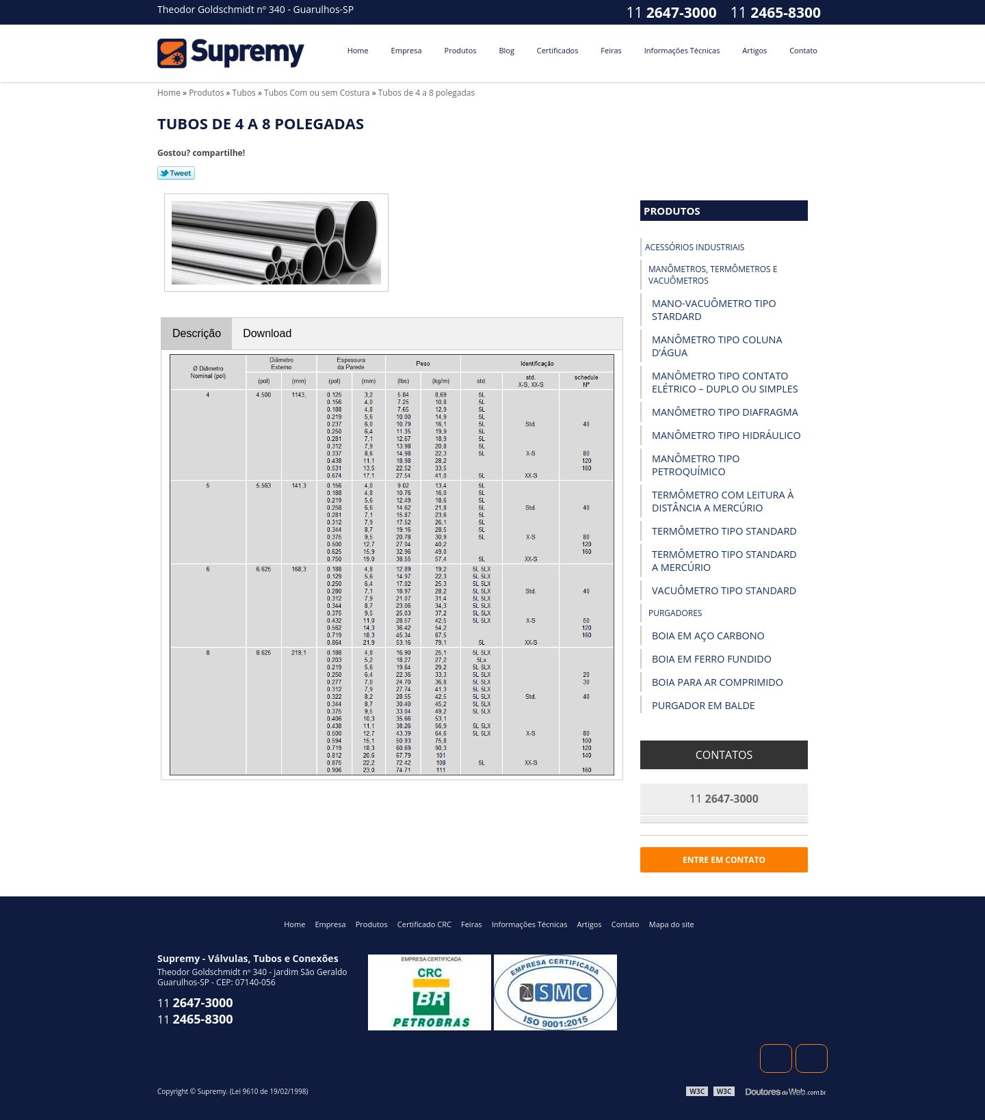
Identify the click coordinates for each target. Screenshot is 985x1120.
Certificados (558, 50)
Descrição (196, 333)
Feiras (611, 50)
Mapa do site (671, 924)
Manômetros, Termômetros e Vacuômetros (712, 274)
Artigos (754, 50)
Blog (506, 50)
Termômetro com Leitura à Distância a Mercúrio (722, 501)
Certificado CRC (424, 924)
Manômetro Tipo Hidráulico (726, 435)
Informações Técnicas (682, 50)
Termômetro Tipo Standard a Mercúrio (724, 561)
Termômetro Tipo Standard (724, 530)
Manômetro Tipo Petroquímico (696, 465)
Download (267, 333)
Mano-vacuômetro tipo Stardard (714, 310)
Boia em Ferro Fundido (712, 658)
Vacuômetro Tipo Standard (724, 590)
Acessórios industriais (694, 247)
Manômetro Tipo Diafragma (725, 411)
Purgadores (675, 613)
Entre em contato (724, 860)
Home (358, 50)
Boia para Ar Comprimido (717, 682)
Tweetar (176, 173)
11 (776, 12)
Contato (803, 50)
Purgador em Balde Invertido (703, 712)
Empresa (406, 50)
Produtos (461, 50)
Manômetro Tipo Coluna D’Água (717, 346)
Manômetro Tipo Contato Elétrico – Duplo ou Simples (725, 382)
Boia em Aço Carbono (708, 635)
